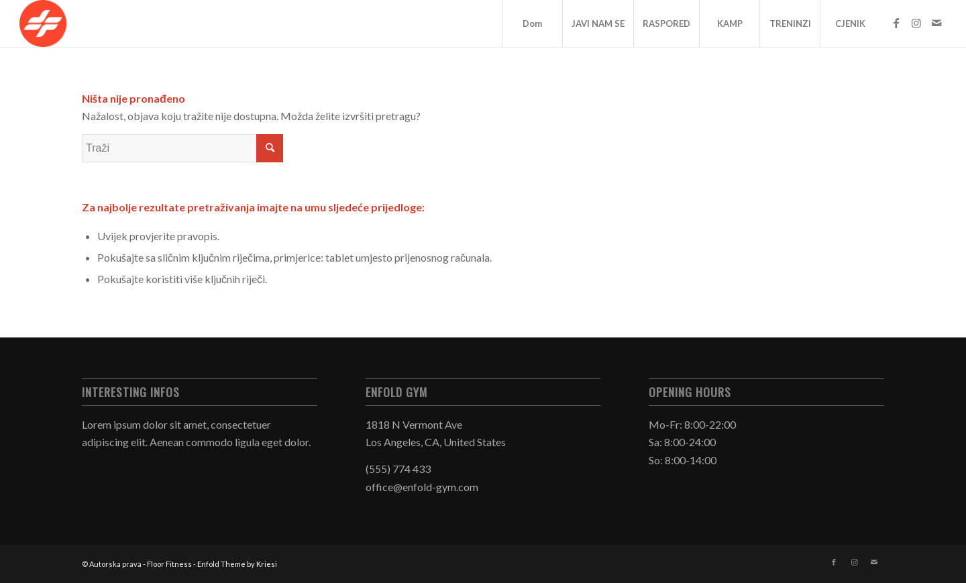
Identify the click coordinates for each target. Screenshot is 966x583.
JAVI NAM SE (598, 23)
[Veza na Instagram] (916, 23)
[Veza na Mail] (936, 23)
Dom (532, 23)
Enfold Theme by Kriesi (237, 564)
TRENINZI (790, 23)
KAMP (730, 23)
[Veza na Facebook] (896, 23)
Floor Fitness (169, 564)
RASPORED (666, 23)
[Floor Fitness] (42, 23)
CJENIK (850, 23)
